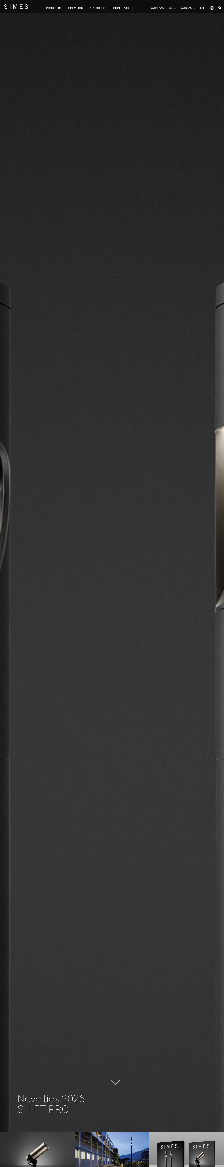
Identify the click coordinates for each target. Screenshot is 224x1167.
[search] (219, 7)
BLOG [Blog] (172, 7)
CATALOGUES (96, 7)
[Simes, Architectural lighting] (112, 565)
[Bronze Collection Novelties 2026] (37, 1156)
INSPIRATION (74, 7)
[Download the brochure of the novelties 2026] (186, 1156)
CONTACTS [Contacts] (188, 7)
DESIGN (115, 7)
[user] (213, 8)
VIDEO (128, 7)
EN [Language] (203, 7)
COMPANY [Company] (157, 7)
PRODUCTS (53, 7)
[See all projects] (112, 1156)
